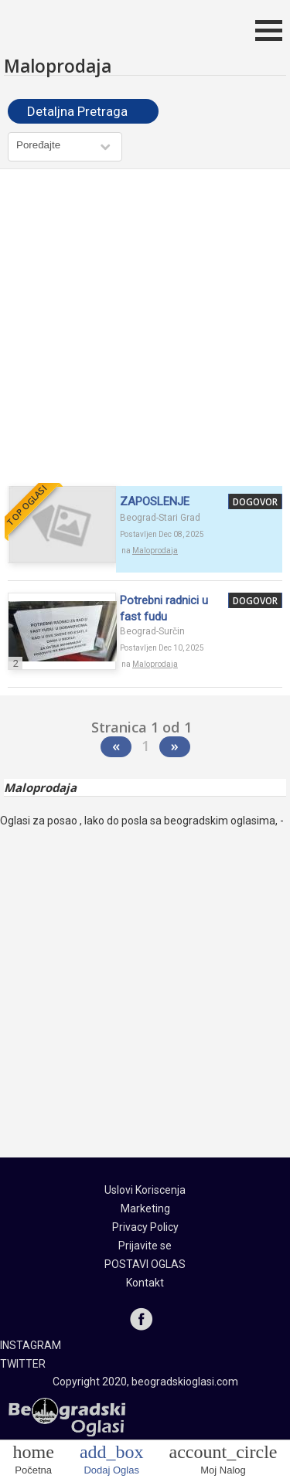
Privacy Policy (145, 1227)
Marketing (145, 1208)
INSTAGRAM (30, 1345)
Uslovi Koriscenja (145, 1190)
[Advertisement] (145, 329)
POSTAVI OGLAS (145, 1264)
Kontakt (145, 1282)
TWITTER (23, 1364)
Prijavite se (145, 1245)
